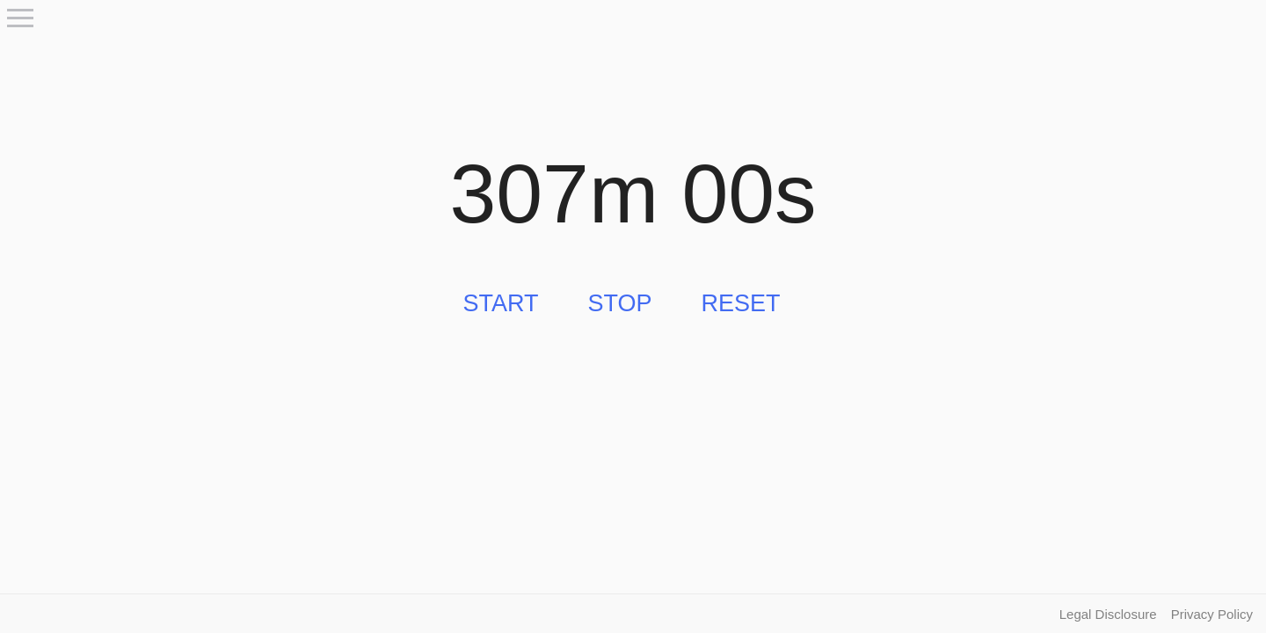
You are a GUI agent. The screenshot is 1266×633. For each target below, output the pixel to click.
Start (500, 303)
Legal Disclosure (1108, 614)
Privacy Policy (1212, 614)
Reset (741, 303)
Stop (619, 303)
